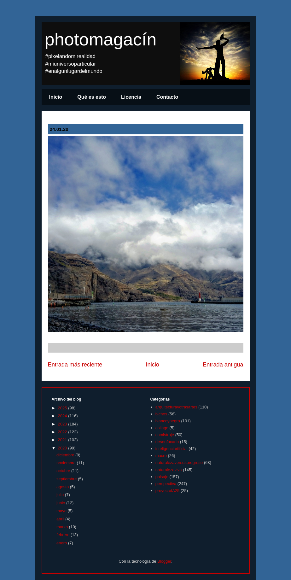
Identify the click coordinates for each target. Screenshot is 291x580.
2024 (63, 415)
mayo (61, 510)
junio (61, 503)
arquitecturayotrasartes (176, 407)
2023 (63, 424)
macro (161, 455)
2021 (63, 439)
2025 (63, 408)
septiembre (67, 479)
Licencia (131, 97)
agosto (63, 486)
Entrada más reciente (75, 364)
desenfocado (167, 441)
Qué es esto (91, 97)
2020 (63, 448)
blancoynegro (167, 421)
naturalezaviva (168, 469)
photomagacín (101, 39)
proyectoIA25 (167, 490)
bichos (161, 414)
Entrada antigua (223, 364)
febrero (63, 534)
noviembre (66, 462)
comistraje (164, 434)
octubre (63, 470)
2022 (63, 432)
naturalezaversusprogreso (179, 462)
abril (60, 519)
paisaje (161, 476)
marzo (62, 526)
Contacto (167, 97)
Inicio (55, 97)
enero (62, 543)
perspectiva (165, 483)
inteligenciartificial (171, 448)
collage (161, 427)
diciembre (65, 455)
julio (60, 494)
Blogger (164, 561)
